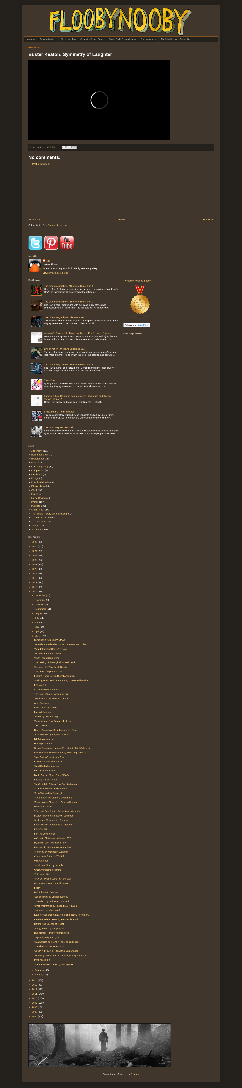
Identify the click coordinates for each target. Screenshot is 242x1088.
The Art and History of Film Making (49, 513)
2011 (35, 993)
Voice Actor (37, 529)
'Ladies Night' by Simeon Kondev (51, 896)
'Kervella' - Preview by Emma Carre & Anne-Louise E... (62, 644)
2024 (35, 551)
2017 (35, 582)
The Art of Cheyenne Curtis (48, 671)
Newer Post (35, 219)
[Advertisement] (121, 191)
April (37, 631)
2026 (35, 542)
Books (34, 462)
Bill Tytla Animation (44, 739)
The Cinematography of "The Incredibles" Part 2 (68, 301)
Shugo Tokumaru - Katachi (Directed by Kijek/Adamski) (62, 748)
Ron (48, 260)
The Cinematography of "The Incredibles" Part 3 (68, 364)
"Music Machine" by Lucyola (48, 865)
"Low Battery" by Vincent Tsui (49, 757)
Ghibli (34, 490)
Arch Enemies (41, 703)
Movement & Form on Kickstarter (51, 883)
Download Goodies (41, 482)
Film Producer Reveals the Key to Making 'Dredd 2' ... (61, 752)
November (40, 600)
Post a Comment (41, 164)
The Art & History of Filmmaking (176, 39)
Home (121, 219)
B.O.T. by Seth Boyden (46, 892)
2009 (35, 1002)
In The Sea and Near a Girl (48, 761)
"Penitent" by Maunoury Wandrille (51, 851)
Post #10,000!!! (42, 960)
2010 (35, 998)
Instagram (30, 39)
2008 (35, 1007)
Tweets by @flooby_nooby (137, 280)
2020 (35, 569)
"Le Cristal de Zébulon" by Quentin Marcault (56, 784)
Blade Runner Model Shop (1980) (51, 775)
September (41, 609)
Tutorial (35, 525)
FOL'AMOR (40, 685)
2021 (35, 564)
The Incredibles (39, 521)
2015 (35, 591)
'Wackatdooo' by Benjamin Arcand (51, 698)
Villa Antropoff (41, 860)
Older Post (207, 219)
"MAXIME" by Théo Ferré (47, 910)
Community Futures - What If (49, 856)
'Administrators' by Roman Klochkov (52, 721)
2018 (35, 578)
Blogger (135, 1074)
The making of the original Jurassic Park (54, 662)
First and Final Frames (45, 779)
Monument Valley (43, 806)
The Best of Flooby (41, 517)
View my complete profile (55, 272)
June (37, 622)
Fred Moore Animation (45, 707)
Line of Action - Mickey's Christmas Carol (65, 348)
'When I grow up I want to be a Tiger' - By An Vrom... (61, 955)
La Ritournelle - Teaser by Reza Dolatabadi (56, 919)
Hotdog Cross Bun (43, 743)
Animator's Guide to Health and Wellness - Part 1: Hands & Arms (77, 333)
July (37, 618)
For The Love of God (45, 833)
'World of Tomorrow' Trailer (48, 653)
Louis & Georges (43, 712)
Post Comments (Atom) (55, 225)
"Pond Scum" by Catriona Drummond (53, 797)
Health (34, 494)
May (37, 627)
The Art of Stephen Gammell (58, 427)
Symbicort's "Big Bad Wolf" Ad (49, 640)
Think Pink (49, 380)
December (40, 595)
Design (35, 478)
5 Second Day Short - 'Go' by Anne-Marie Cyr (57, 811)
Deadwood (36, 474)
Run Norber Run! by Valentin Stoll (51, 932)
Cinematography (148, 39)
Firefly (37, 887)
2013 (35, 984)
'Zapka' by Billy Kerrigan (46, 937)
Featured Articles (48, 39)
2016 (35, 587)
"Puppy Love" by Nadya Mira (49, 928)
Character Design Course (92, 39)
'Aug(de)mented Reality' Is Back (50, 649)
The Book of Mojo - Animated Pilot (51, 694)
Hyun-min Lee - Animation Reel (50, 842)
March (38, 636)
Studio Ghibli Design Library (122, 39)
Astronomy (36, 450)
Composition (37, 470)
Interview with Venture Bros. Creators (53, 824)
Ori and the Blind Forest (46, 689)
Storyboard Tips (68, 39)
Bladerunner (37, 458)
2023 (35, 555)
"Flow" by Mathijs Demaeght (48, 793)
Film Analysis (38, 486)
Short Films (37, 509)
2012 (35, 989)
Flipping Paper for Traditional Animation (54, 676)
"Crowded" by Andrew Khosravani (51, 901)
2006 (35, 1016)
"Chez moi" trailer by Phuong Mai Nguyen (55, 905)
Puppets (35, 505)
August (39, 613)
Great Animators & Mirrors (47, 869)
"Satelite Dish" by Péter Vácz (49, 946)
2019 (35, 573)
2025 (35, 546)
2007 (35, 1011)
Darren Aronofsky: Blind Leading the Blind (55, 730)
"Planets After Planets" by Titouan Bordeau (56, 802)
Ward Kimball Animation (46, 766)
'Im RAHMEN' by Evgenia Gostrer (51, 734)
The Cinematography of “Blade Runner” (64, 317)
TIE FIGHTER (41, 725)
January (39, 974)
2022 (35, 560)
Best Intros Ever (39, 454)
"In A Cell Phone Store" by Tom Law (52, 878)
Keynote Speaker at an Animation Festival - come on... (62, 914)
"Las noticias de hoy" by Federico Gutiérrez (56, 942)
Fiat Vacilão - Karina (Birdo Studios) (52, 847)
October (39, 604)
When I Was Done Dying (47, 658)
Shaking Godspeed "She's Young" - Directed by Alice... (62, 680)
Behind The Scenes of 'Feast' (49, 924)
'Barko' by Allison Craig (46, 716)
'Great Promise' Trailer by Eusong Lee (53, 964)
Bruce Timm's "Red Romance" (59, 411)
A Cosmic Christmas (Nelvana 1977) (53, 838)
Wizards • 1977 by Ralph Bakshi (50, 667)
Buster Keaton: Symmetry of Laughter (53, 815)
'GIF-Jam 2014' (42, 874)
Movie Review (38, 498)
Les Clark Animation (44, 770)
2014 (35, 980)
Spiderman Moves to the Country (51, 820)
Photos (35, 501)
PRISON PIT (40, 829)
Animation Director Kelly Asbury (50, 788)
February (40, 970)
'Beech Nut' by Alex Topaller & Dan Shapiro (56, 950)
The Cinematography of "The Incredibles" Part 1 (68, 286)
